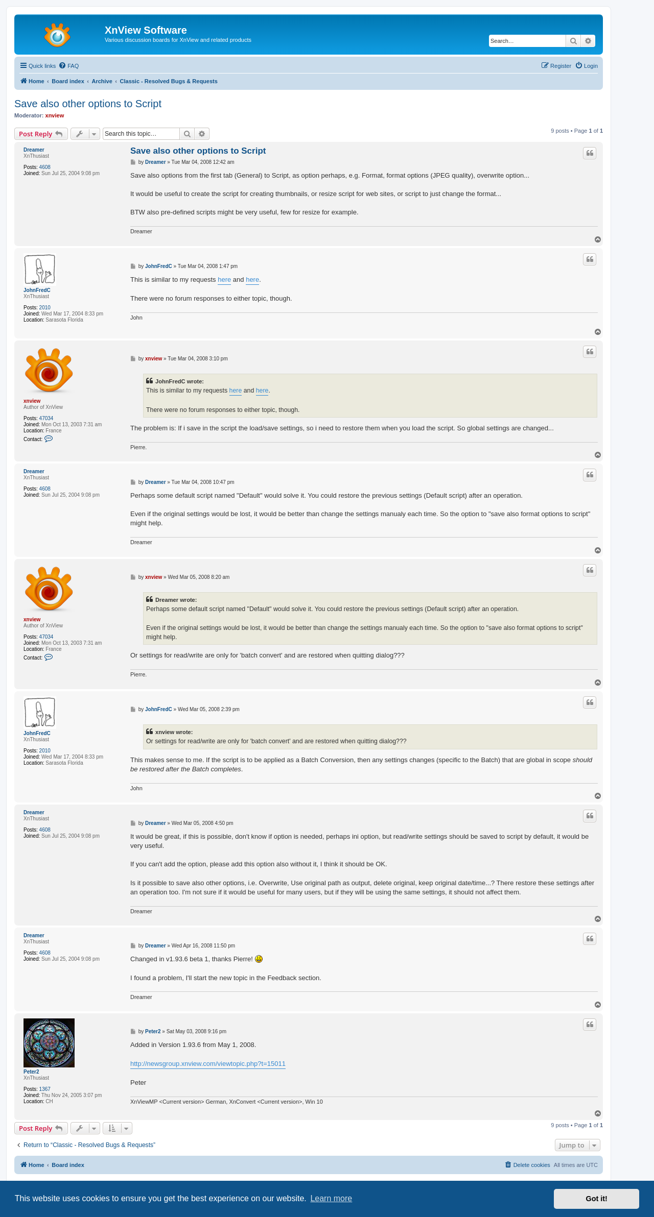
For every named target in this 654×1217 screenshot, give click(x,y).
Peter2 (31, 1072)
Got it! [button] (597, 1199)
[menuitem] (68, 66)
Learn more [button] (331, 1198)
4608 (45, 167)
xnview (54, 115)
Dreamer (34, 150)
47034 (46, 418)
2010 (45, 307)
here (224, 279)
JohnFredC (37, 290)
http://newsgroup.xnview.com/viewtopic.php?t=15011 (208, 1063)
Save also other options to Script (87, 103)
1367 (45, 1089)
